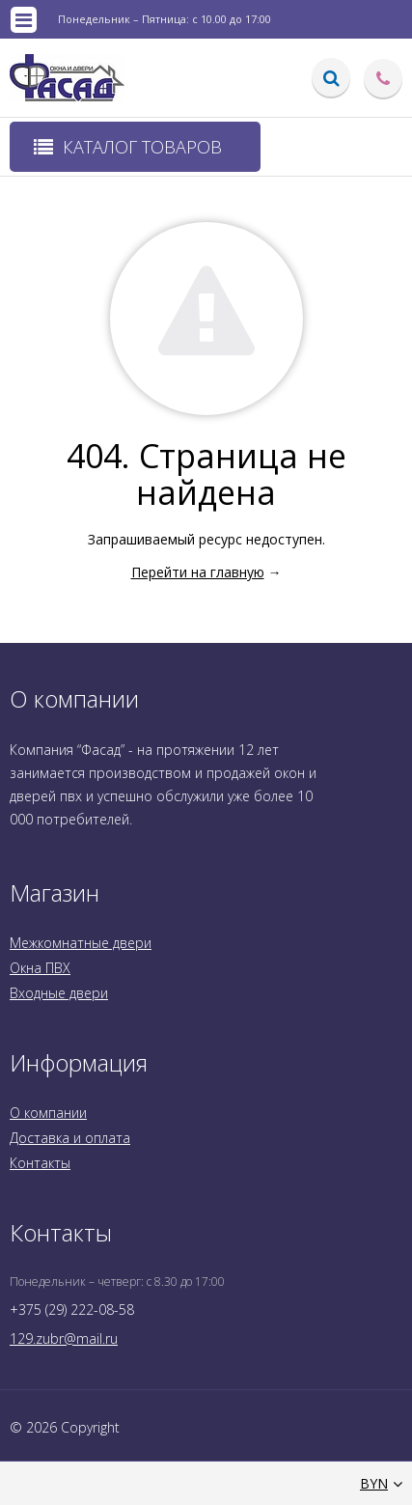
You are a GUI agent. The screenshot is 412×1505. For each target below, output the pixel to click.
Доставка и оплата (70, 1138)
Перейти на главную (197, 572)
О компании (48, 1112)
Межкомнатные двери (80, 943)
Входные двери (59, 993)
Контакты (40, 1163)
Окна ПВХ (40, 968)
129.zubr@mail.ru (64, 1338)
